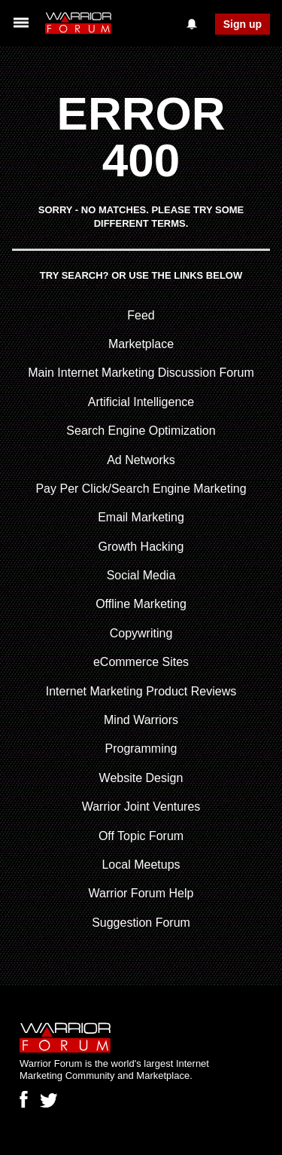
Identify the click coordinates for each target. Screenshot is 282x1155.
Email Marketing (141, 517)
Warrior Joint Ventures (141, 806)
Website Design (141, 778)
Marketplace (141, 344)
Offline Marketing (141, 603)
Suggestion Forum (141, 922)
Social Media (141, 575)
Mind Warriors (141, 719)
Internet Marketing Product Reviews (141, 691)
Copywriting (141, 633)
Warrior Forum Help (141, 893)
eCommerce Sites (141, 661)
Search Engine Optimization (140, 430)
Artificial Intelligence (141, 402)
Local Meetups (141, 864)
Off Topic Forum (141, 836)
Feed (140, 315)
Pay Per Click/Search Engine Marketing (140, 488)
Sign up (242, 24)
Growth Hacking (141, 546)
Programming (141, 748)
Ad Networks (141, 460)
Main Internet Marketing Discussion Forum (141, 372)
